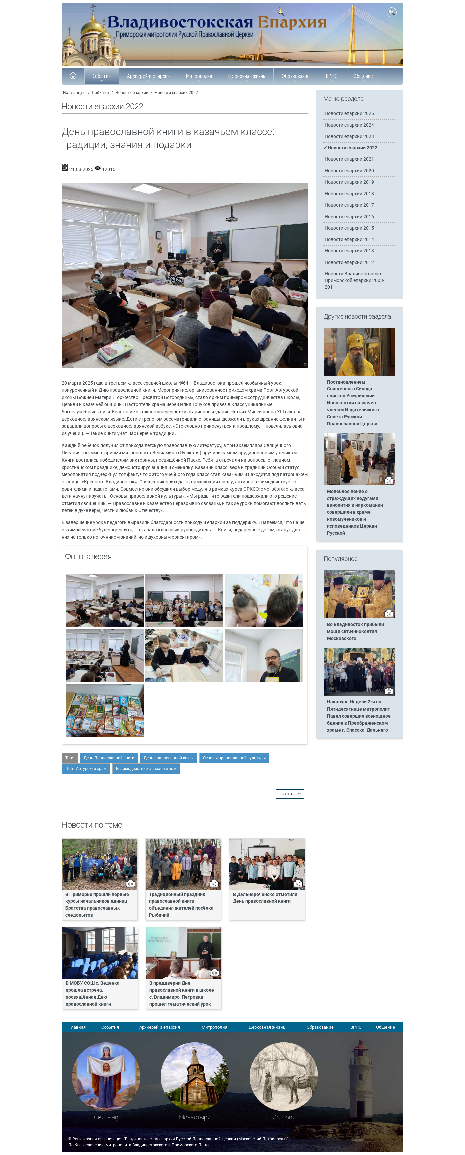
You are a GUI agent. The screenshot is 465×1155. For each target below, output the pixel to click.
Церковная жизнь (246, 77)
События (102, 77)
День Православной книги (109, 758)
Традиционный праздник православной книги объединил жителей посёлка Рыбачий (181, 905)
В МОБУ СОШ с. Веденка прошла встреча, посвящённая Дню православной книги (93, 993)
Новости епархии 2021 (349, 159)
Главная (77, 1027)
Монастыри (195, 1117)
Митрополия (199, 77)
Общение (363, 77)
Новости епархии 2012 (349, 262)
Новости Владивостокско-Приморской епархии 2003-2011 (354, 280)
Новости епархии (131, 92)
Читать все (290, 794)
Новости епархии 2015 (349, 228)
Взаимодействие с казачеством (146, 768)
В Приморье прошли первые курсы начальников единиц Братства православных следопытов (97, 905)
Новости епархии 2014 (349, 239)
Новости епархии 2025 (349, 113)
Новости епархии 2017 (349, 205)
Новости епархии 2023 (349, 136)
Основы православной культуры (234, 758)
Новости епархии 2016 (349, 217)
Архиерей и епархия (148, 77)
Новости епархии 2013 (349, 251)
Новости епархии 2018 (349, 194)
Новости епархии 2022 (176, 92)
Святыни (106, 1117)
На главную (74, 92)
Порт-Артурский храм (86, 768)
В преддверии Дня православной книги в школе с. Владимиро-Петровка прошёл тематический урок (181, 993)
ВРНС (331, 77)
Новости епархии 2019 (349, 182)
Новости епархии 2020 (349, 171)
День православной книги (169, 758)
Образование (296, 77)
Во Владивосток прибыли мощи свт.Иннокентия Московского (355, 631)
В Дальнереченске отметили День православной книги (265, 898)
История (284, 1117)
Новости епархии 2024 (349, 125)
